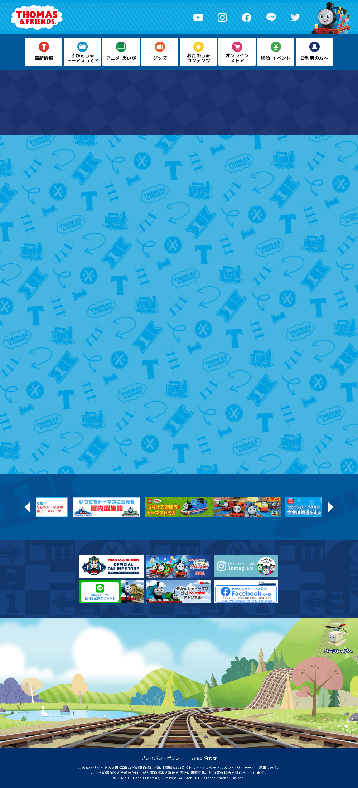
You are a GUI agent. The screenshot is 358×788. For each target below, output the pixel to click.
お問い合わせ (204, 758)
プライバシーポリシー (162, 758)
